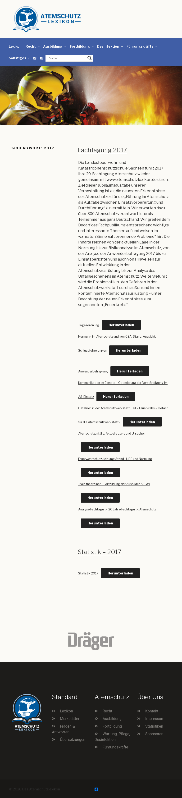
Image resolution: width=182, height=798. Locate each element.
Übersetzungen (72, 739)
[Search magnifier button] (89, 58)
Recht (33, 46)
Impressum (154, 718)
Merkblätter (69, 718)
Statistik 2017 (88, 573)
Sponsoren (154, 734)
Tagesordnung (88, 325)
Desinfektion (110, 46)
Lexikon (15, 46)
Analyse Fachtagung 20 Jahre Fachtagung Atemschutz (117, 509)
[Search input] (67, 58)
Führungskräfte (142, 46)
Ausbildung (55, 46)
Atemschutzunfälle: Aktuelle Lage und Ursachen (111, 433)
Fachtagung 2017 (102, 150)
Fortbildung (82, 46)
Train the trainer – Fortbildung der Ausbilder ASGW (114, 484)
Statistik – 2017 (99, 551)
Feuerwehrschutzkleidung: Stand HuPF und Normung (115, 459)
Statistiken (154, 726)
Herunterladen (121, 325)
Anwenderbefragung (93, 371)
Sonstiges (20, 58)
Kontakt (151, 711)
